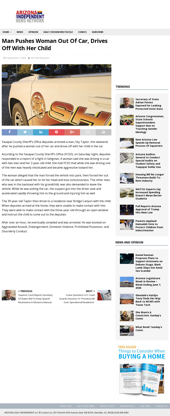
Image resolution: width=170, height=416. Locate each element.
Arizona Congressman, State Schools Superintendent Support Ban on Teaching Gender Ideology (150, 124)
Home (6, 32)
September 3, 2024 (16, 57)
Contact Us (161, 406)
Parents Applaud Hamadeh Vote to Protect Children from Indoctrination (149, 225)
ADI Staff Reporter (39, 57)
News (20, 32)
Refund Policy (127, 406)
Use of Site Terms (86, 406)
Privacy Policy (107, 406)
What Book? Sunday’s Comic (149, 328)
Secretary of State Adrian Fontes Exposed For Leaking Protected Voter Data (149, 104)
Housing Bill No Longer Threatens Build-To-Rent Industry (150, 177)
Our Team (145, 406)
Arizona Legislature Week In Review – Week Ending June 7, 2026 (148, 283)
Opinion (33, 32)
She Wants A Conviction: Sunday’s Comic (148, 315)
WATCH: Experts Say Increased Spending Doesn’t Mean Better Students (149, 194)
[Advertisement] (56, 261)
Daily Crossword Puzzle (58, 32)
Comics (82, 32)
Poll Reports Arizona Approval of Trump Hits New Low (148, 209)
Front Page (66, 406)
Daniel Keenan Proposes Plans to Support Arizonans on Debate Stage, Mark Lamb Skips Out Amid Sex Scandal (149, 262)
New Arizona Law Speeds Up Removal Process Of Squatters (149, 142)
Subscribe (97, 32)
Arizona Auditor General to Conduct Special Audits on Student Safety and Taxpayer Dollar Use (148, 161)
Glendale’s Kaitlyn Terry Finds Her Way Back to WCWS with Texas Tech (148, 300)
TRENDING (123, 87)
